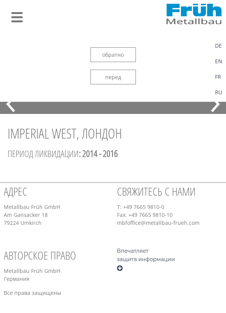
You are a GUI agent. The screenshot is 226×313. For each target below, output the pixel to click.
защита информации (146, 259)
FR (218, 76)
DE (218, 45)
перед (113, 77)
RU (218, 92)
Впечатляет (133, 251)
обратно (113, 54)
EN (218, 61)
